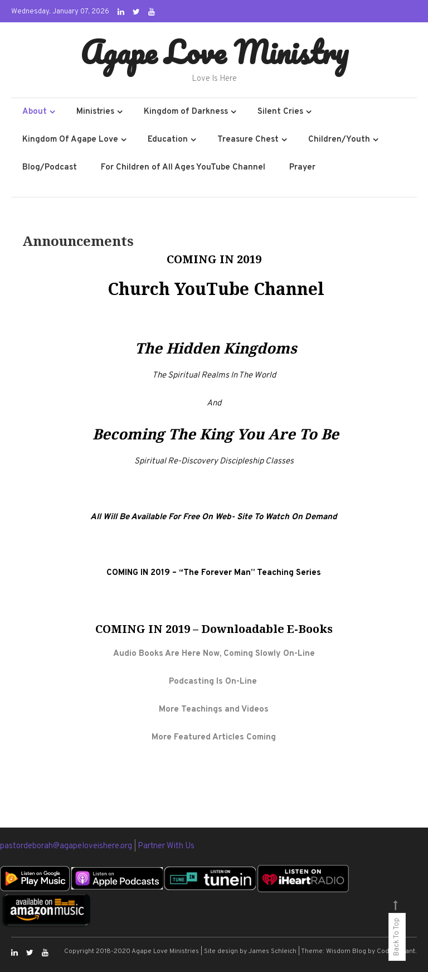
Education (168, 139)
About (34, 112)
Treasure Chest (248, 139)
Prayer (302, 167)
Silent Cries (280, 112)
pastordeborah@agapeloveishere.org (67, 846)
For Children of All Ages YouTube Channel (183, 167)
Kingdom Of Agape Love (70, 139)
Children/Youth (339, 139)
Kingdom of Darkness (186, 112)
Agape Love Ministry (214, 52)
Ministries (95, 112)
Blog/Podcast (49, 167)
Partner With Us (166, 846)
